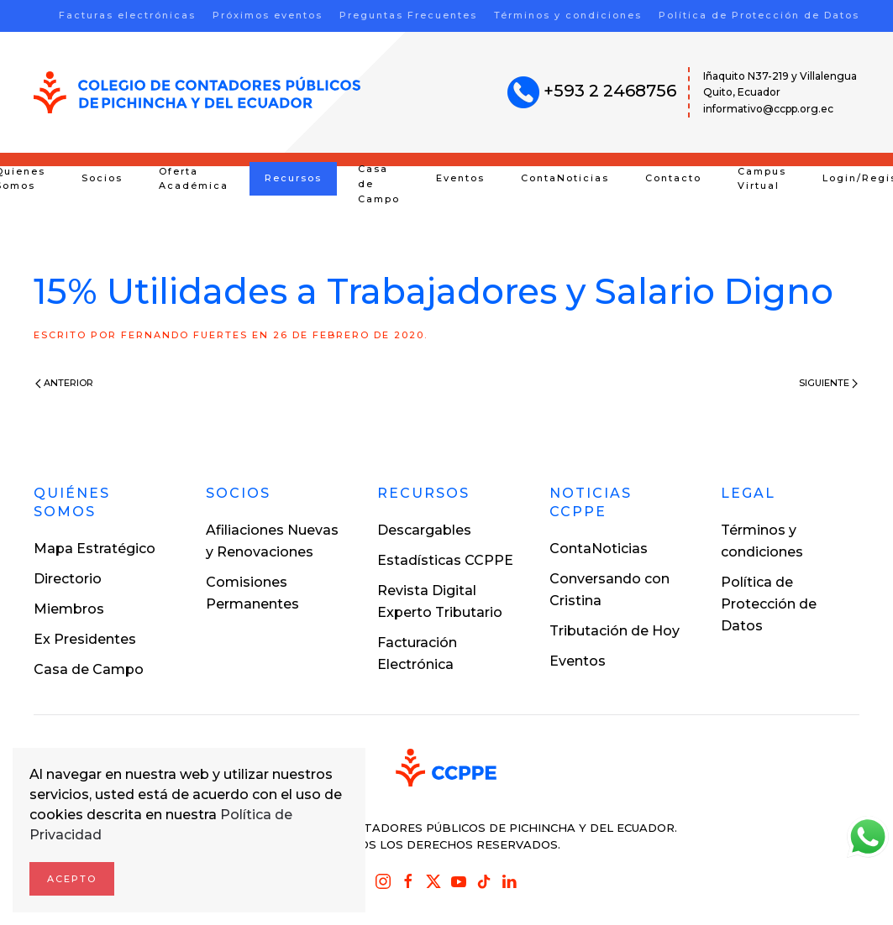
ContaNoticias (565, 178)
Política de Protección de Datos (759, 15)
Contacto (673, 178)
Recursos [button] (293, 178)
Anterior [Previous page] (64, 383)
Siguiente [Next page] (828, 383)
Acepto (72, 879)
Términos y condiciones (568, 15)
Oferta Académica (194, 178)
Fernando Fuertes (184, 335)
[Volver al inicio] (197, 92)
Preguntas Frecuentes (408, 15)
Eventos (460, 178)
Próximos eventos (268, 15)
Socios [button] (102, 178)
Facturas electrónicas (127, 15)
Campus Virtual (762, 178)
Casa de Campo (379, 184)
